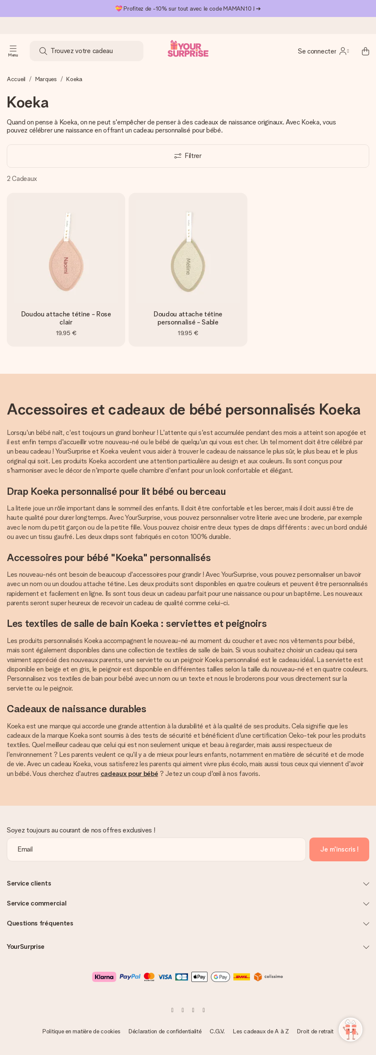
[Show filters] (188, 156)
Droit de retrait (315, 1031)
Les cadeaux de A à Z (261, 1031)
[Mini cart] (360, 50)
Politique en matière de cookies (81, 1031)
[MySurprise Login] (323, 50)
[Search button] (43, 51)
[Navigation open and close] (13, 51)
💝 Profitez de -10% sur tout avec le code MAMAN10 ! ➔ (188, 8)
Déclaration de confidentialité (165, 1031)
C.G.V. (217, 1031)
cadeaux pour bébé (129, 774)
